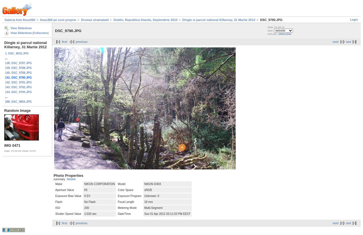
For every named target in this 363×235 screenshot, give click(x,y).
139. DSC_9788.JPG (18, 68)
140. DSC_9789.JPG (18, 72)
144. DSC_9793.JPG (18, 92)
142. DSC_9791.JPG (18, 82)
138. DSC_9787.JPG (18, 63)
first (64, 41)
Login (354, 19)
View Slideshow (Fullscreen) (29, 33)
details (71, 179)
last (348, 41)
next (336, 41)
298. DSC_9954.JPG (18, 101)
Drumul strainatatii (95, 20)
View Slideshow (21, 28)
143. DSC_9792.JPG (18, 87)
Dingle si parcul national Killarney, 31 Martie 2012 (218, 20)
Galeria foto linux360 (20, 20)
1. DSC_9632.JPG (17, 53)
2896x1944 (284, 34)
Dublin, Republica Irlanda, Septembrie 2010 (145, 20)
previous (82, 41)
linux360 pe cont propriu (58, 20)
